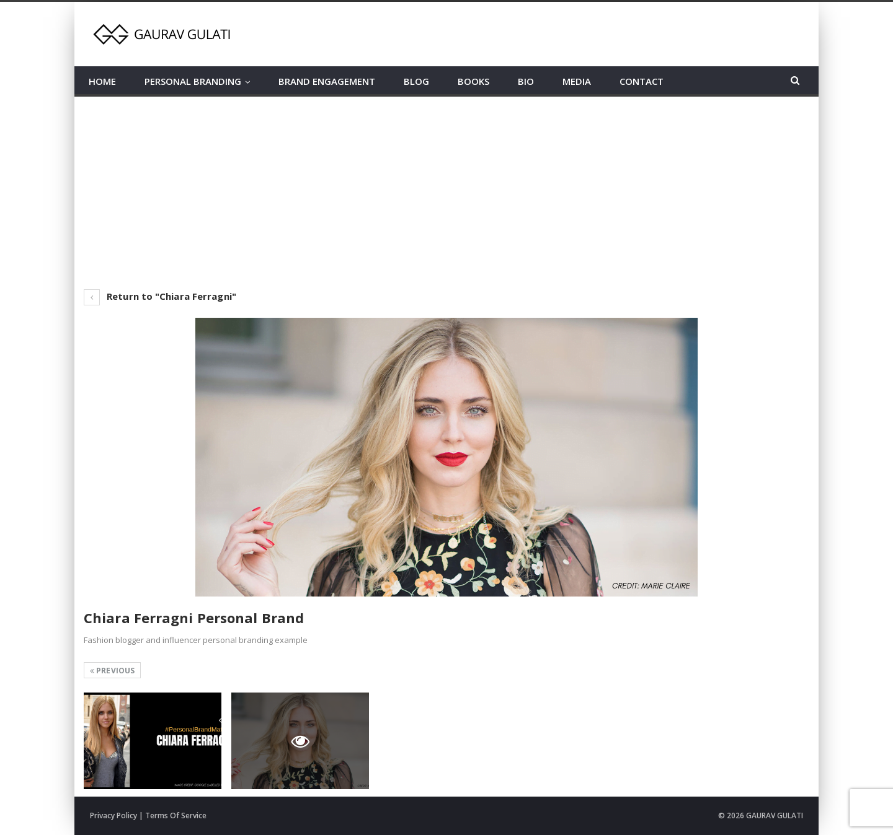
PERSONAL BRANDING (192, 81)
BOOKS (473, 81)
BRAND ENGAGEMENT (326, 81)
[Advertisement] (446, 189)
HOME (102, 81)
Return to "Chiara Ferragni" (160, 296)
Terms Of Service (176, 815)
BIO (526, 81)
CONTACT (642, 81)
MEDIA (576, 81)
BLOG (416, 81)
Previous (112, 670)
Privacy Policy (113, 815)
